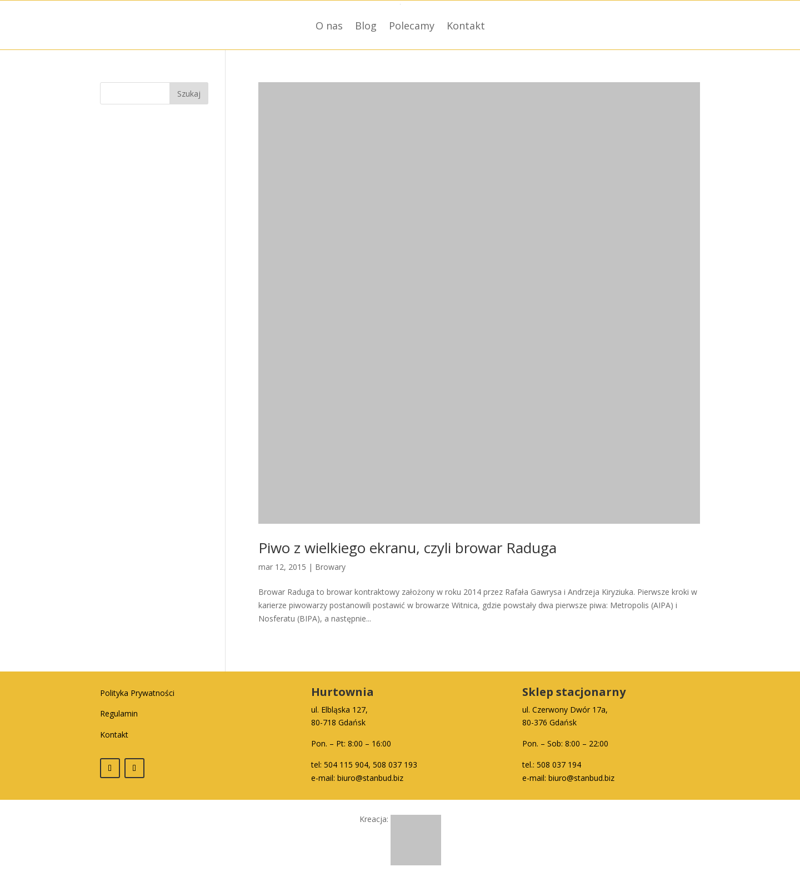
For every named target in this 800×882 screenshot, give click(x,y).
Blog (366, 25)
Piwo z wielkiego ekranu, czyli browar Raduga (407, 548)
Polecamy (411, 25)
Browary (330, 567)
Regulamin (119, 713)
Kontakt (466, 25)
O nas (329, 25)
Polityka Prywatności (137, 693)
